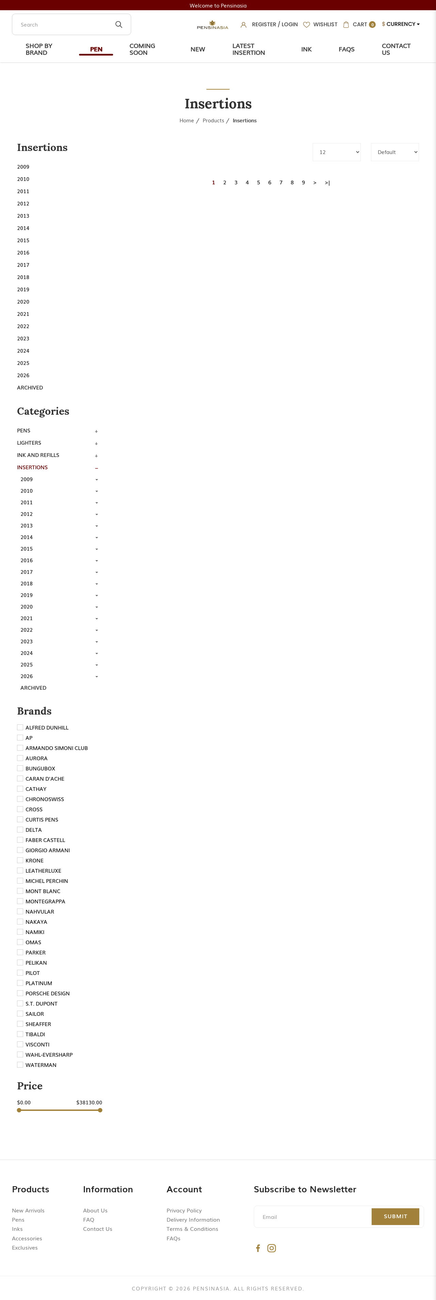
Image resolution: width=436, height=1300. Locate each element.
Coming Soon (142, 49)
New (197, 48)
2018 (23, 276)
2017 (23, 264)
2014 (23, 227)
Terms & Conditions (192, 1228)
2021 (23, 313)
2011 (23, 191)
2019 (23, 289)
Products (213, 120)
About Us (95, 1210)
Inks (17, 1228)
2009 (23, 166)
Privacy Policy (184, 1210)
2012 (23, 203)
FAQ (88, 1219)
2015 (23, 240)
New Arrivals (28, 1210)
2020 (23, 301)
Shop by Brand (39, 49)
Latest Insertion (248, 49)
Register (264, 24)
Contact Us (396, 49)
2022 (23, 326)
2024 (23, 350)
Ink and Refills (38, 454)
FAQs (174, 1238)
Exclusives (25, 1247)
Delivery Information (193, 1219)
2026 (23, 375)
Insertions (244, 120)
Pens (23, 430)
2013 (23, 215)
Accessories (27, 1238)
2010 (23, 178)
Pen (96, 48)
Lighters (29, 442)
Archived (30, 387)
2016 (23, 252)
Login (290, 24)
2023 (23, 338)
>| (327, 182)
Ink (306, 48)
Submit (395, 1216)
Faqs (347, 48)
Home (187, 120)
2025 (23, 362)
